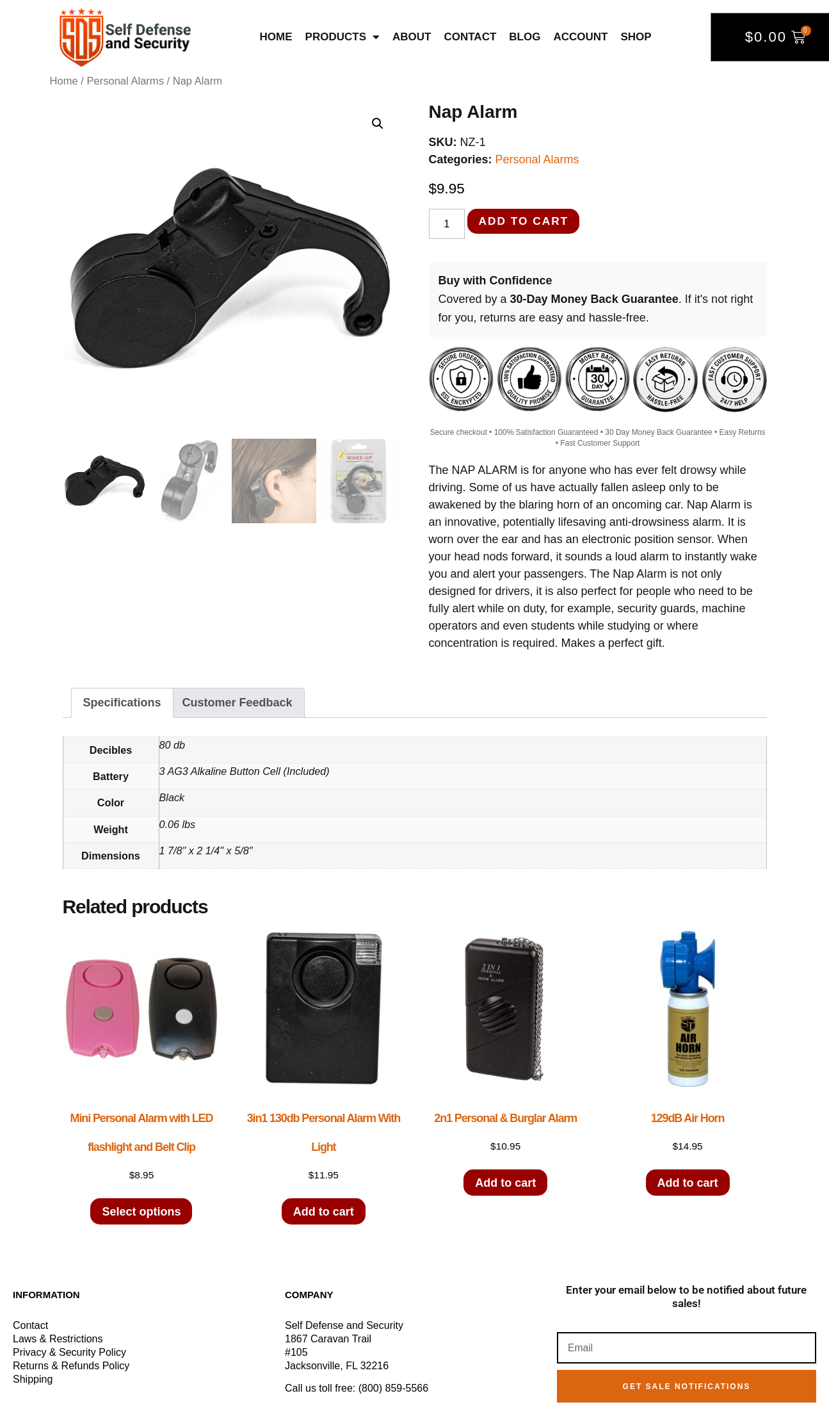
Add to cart (527, 221)
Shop (635, 37)
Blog (524, 37)
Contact (470, 37)
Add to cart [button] (323, 1211)
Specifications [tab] (122, 702)
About (411, 37)
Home (276, 37)
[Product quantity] (447, 224)
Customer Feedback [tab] (237, 702)
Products (342, 37)
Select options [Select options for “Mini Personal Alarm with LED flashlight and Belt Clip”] (141, 1211)
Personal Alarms (124, 81)
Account (580, 37)
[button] (377, 123)
